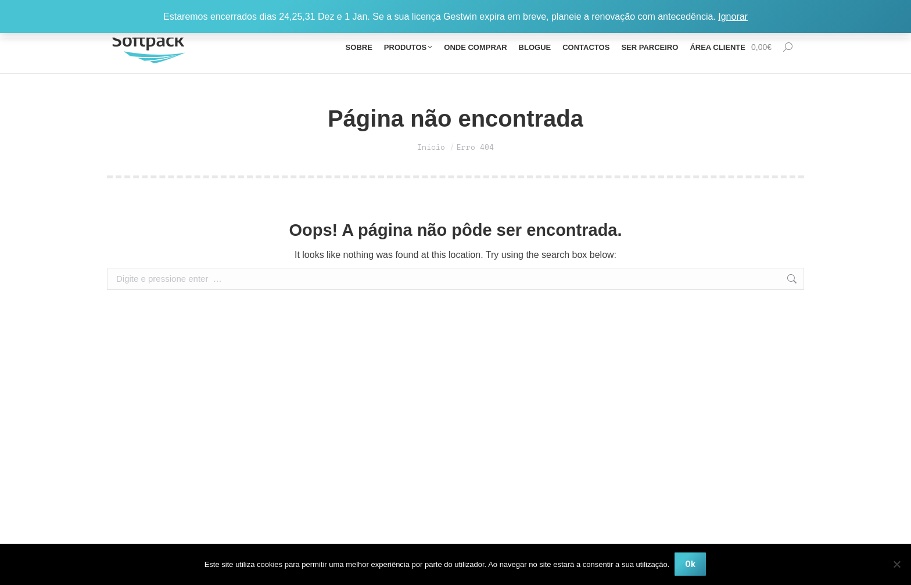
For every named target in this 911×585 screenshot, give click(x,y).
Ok (691, 564)
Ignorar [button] (733, 16)
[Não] (896, 564)
